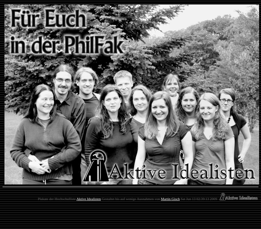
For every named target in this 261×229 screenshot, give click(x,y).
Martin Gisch (170, 199)
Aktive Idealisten (88, 199)
